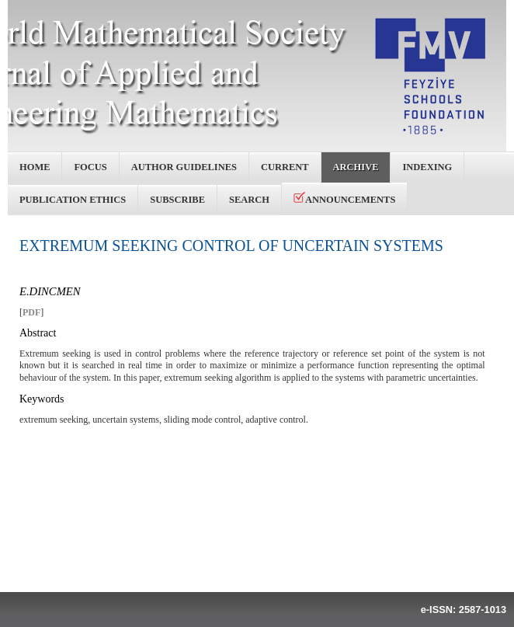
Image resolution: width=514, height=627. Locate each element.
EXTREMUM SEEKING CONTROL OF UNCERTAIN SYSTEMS (231, 245)
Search (249, 199)
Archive (356, 167)
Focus (90, 167)
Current (285, 167)
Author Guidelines (184, 167)
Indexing (427, 167)
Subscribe (177, 199)
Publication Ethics (72, 199)
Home (34, 167)
